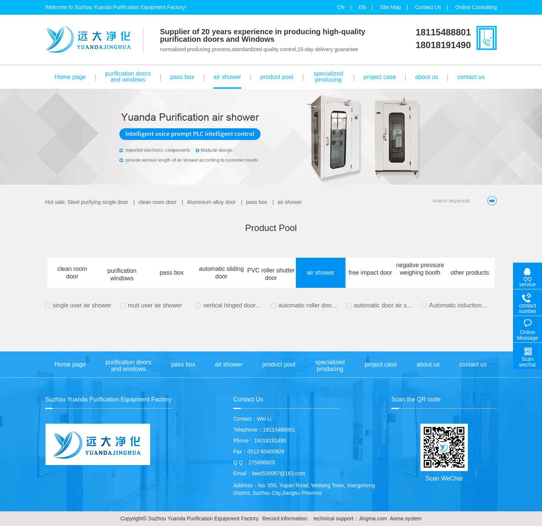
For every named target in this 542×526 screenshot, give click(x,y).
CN (340, 7)
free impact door (370, 272)
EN (362, 7)
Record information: (285, 518)
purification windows (121, 274)
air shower (290, 202)
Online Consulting (476, 7)
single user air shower (82, 305)
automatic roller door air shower (309, 305)
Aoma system (406, 518)
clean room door (158, 202)
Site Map (390, 7)
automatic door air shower (384, 305)
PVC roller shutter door (271, 274)
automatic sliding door (221, 273)
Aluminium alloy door (211, 202)
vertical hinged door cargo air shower (233, 305)
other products (470, 272)
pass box (256, 202)
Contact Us (428, 7)
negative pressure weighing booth (420, 269)
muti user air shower (155, 305)
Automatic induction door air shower (459, 305)
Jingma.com (373, 518)
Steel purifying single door (97, 202)
